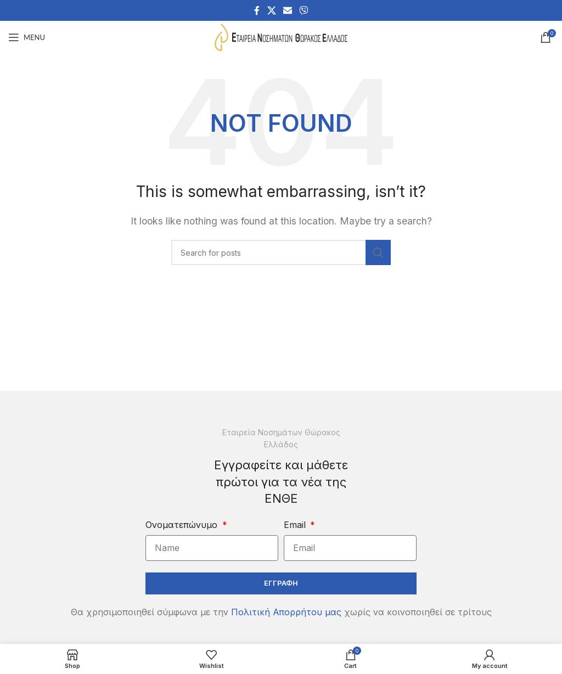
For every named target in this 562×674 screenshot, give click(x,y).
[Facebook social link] (256, 10)
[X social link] (271, 10)
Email (296, 524)
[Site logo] (281, 36)
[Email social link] (287, 10)
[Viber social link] (304, 10)
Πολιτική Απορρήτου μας (286, 611)
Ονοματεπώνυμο (182, 524)
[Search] (281, 252)
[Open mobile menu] (26, 37)
